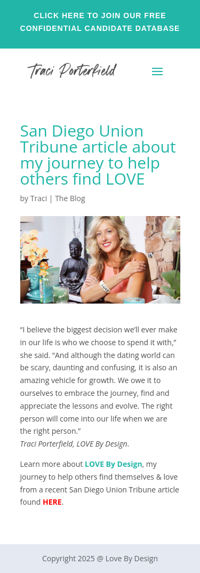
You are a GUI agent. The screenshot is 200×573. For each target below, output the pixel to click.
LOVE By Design (113, 464)
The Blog (70, 198)
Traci (38, 198)
